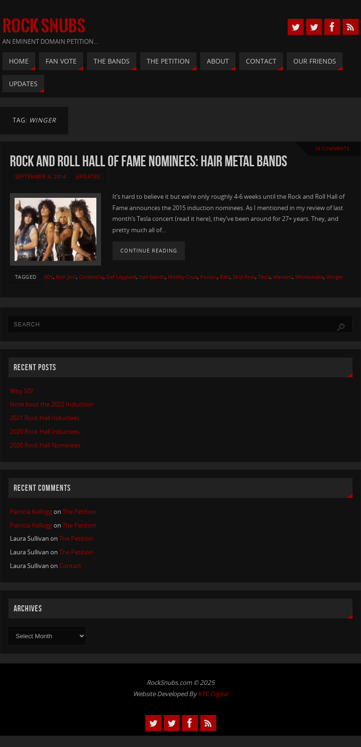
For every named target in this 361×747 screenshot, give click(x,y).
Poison (208, 276)
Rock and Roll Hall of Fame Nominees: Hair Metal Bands (148, 161)
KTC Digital (213, 694)
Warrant (282, 276)
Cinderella (91, 276)
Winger (334, 276)
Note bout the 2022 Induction (51, 404)
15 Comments (332, 149)
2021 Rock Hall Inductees (44, 418)
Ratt (225, 276)
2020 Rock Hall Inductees (44, 431)
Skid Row (244, 276)
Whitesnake (309, 276)
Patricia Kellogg (31, 511)
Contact (70, 565)
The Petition (79, 511)
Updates (88, 176)
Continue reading (148, 250)
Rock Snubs (44, 26)
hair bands (152, 276)
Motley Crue (182, 276)
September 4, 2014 (40, 176)
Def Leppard (121, 276)
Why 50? (21, 391)
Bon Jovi (66, 276)
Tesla (264, 276)
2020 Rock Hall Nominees (45, 445)
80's (48, 276)
